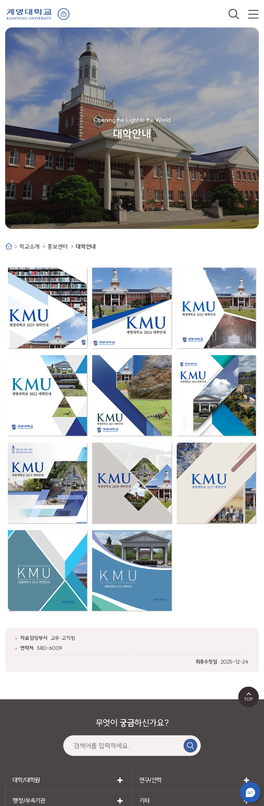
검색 (233, 14)
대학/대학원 (26, 780)
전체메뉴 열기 (253, 14)
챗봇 (250, 792)
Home (8, 246)
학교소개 (29, 246)
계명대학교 (29, 13)
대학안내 (86, 246)
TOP (248, 699)
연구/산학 (150, 780)
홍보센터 (57, 246)
